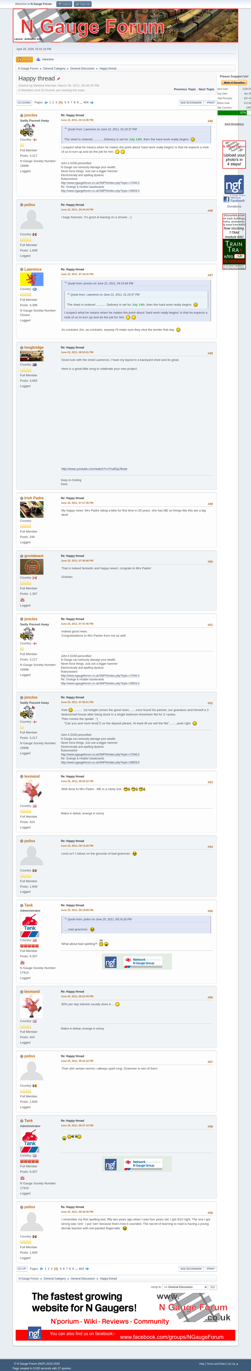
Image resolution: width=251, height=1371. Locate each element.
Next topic (207, 89)
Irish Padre (34, 498)
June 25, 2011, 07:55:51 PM (77, 702)
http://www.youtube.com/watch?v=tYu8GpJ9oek (94, 469)
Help (201, 1363)
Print (211, 102)
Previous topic (185, 89)
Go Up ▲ (233, 1363)
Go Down (24, 102)
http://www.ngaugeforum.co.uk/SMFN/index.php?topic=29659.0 (100, 190)
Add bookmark (191, 102)
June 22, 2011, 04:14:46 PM (77, 120)
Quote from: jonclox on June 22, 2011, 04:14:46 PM (100, 283)
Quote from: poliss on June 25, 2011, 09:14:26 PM (100, 919)
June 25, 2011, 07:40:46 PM (77, 560)
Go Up (22, 1268)
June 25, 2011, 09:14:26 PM (77, 845)
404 (86, 102)
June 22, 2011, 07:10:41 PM (77, 274)
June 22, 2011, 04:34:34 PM (77, 209)
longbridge (34, 347)
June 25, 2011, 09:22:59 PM (77, 996)
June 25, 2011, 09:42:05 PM (77, 1211)
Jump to (156, 1287)
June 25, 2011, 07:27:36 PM (77, 502)
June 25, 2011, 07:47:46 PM (77, 623)
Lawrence (33, 269)
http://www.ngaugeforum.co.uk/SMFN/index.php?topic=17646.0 (100, 183)
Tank (28, 905)
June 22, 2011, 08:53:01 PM (77, 352)
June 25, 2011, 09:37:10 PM (77, 1125)
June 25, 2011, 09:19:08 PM (77, 910)
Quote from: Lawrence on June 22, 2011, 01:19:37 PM (102, 129)
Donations (234, 206)
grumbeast (33, 556)
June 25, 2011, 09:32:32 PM (77, 1060)
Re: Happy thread (72, 115)
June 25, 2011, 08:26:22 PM (77, 781)
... (81, 102)
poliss (29, 205)
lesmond (32, 776)
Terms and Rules (216, 1363)
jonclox (30, 115)
